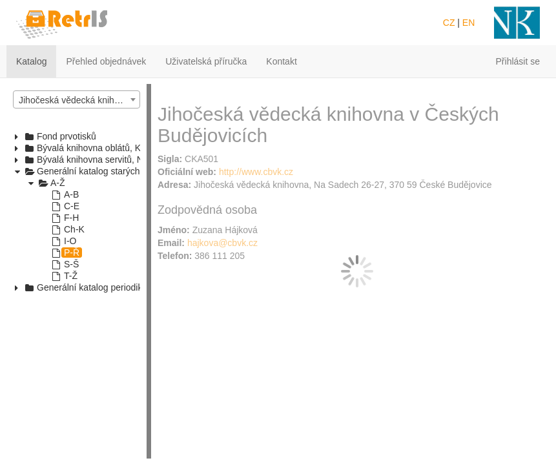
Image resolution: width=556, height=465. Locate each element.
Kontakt (281, 61)
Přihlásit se (518, 61)
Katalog (31, 61)
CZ (449, 22)
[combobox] (76, 99)
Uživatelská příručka (206, 61)
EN (468, 22)
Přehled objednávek (106, 61)
